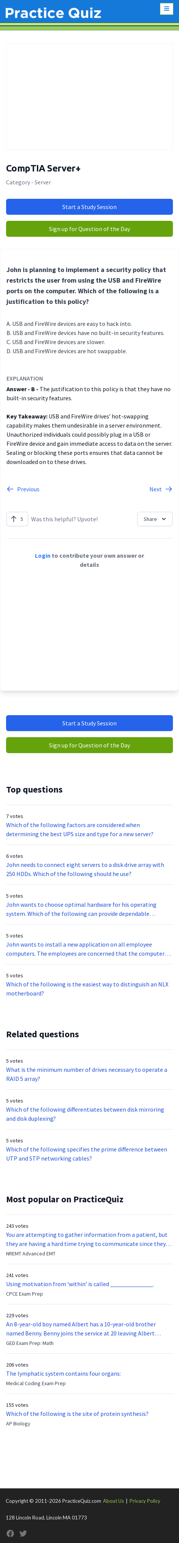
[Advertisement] (89, 97)
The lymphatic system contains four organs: (63, 1373)
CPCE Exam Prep (24, 1293)
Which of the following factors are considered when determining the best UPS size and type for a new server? (80, 829)
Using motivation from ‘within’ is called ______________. (80, 1284)
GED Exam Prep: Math (30, 1343)
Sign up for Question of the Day (89, 229)
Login (43, 555)
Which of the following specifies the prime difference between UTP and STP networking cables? (86, 1153)
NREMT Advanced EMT (30, 1253)
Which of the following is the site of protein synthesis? (77, 1413)
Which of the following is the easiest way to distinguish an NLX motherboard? (87, 988)
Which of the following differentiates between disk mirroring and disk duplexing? (85, 1114)
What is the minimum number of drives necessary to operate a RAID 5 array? (86, 1074)
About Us (113, 1501)
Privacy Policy (145, 1501)
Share (156, 519)
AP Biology (18, 1423)
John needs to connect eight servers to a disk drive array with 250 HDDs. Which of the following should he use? (85, 869)
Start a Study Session (89, 207)
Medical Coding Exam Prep (36, 1383)
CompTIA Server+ (43, 168)
